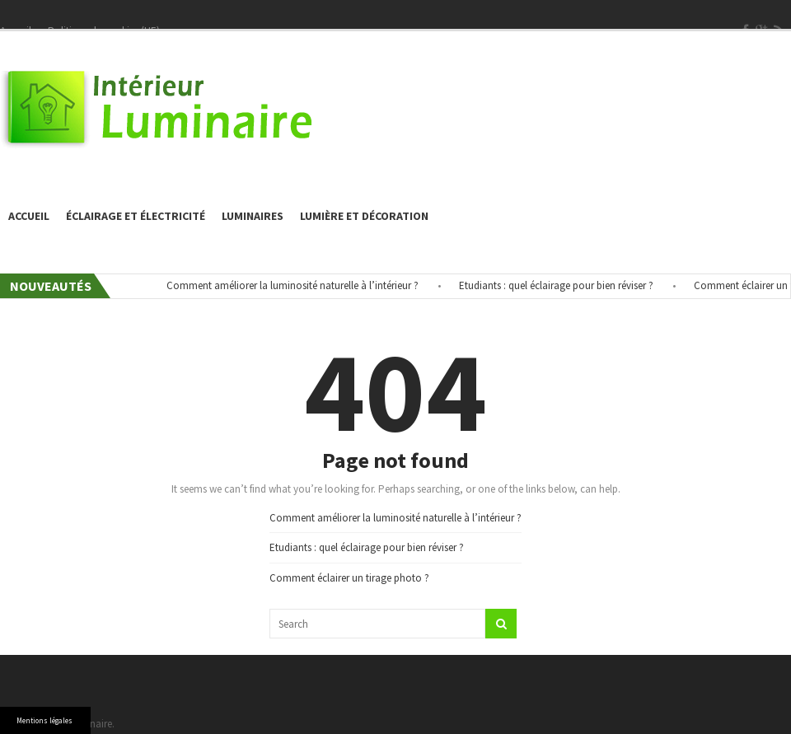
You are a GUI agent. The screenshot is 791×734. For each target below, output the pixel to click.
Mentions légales (44, 720)
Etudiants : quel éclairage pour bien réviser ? (558, 285)
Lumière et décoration (364, 215)
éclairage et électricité (135, 215)
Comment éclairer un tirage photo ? (349, 578)
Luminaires (252, 215)
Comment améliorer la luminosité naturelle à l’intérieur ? (295, 285)
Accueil (28, 215)
